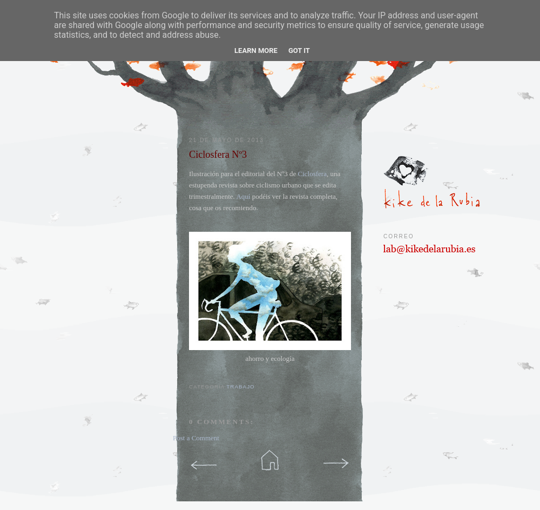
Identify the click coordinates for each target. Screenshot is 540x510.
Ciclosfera (312, 174)
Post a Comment (196, 438)
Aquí (243, 196)
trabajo (240, 387)
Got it (299, 50)
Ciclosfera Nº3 (218, 154)
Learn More (256, 50)
